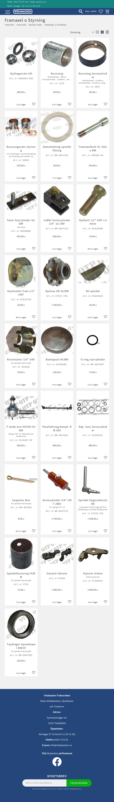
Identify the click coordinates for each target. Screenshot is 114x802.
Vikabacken (52, 753)
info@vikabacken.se (37, 2)
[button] (7, 12)
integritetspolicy (75, 789)
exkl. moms (90, 11)
